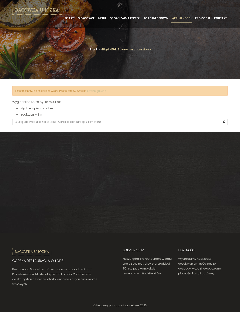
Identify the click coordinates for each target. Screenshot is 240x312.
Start (69, 18)
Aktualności (181, 18)
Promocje (202, 18)
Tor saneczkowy (155, 18)
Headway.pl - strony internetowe (117, 305)
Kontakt (220, 18)
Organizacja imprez (125, 18)
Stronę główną (96, 91)
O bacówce (86, 18)
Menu (102, 18)
